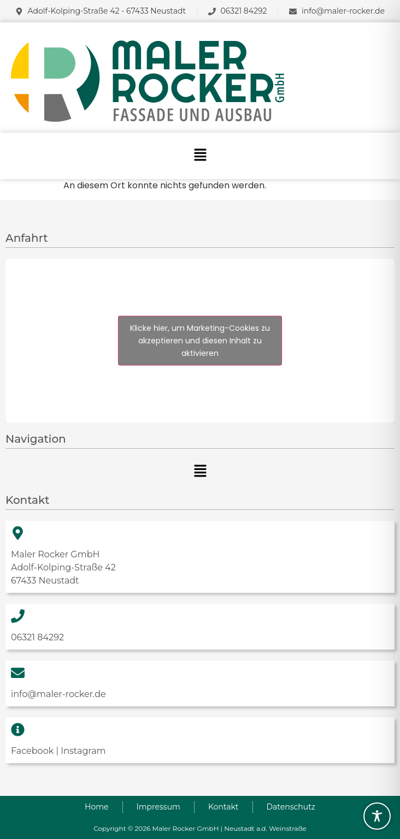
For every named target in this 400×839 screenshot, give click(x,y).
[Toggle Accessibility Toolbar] (377, 816)
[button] (200, 156)
